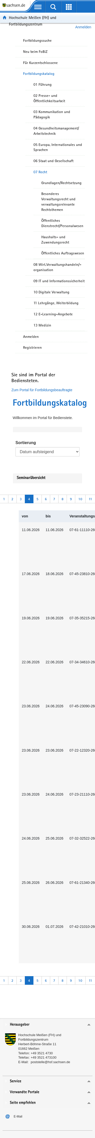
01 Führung (42, 84)
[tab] (47, 1024)
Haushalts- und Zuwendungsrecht (55, 240)
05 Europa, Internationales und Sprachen (57, 147)
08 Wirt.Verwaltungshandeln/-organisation (57, 267)
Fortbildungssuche (37, 40)
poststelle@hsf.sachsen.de (50, 1062)
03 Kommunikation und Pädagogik (51, 114)
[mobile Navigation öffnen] (38, 7)
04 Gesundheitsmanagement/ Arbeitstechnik (56, 131)
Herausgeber (19, 1024)
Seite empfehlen (23, 1103)
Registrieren (32, 347)
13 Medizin (42, 325)
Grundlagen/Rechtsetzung (61, 183)
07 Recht (40, 172)
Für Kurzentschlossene (40, 62)
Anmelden (31, 336)
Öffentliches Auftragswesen (62, 253)
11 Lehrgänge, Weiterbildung (56, 303)
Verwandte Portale (24, 1092)
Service (15, 1081)
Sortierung (25, 443)
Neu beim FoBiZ (35, 51)
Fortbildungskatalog (38, 73)
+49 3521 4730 (42, 1053)
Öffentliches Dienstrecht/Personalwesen (62, 223)
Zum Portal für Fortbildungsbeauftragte (41, 390)
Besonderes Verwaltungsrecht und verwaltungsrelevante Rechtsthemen (58, 201)
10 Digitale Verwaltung (51, 292)
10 (80, 499)
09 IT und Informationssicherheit (59, 281)
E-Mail (18, 1116)
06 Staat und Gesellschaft (53, 161)
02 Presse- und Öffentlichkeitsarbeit (49, 98)
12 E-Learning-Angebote (53, 314)
